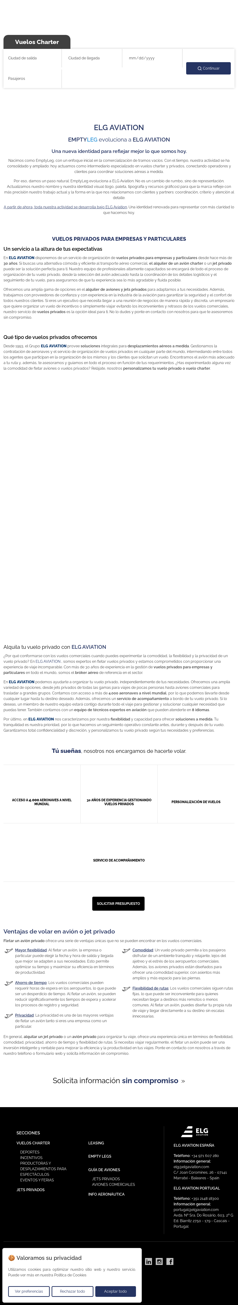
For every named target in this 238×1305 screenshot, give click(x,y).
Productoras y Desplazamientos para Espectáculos (43, 1166)
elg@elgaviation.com (191, 1165)
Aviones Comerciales (113, 1182)
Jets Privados (31, 1188)
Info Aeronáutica (106, 1192)
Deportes (30, 1150)
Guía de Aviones (104, 1167)
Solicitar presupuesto (118, 904)
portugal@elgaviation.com (196, 1207)
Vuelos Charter (33, 1141)
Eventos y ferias (37, 1178)
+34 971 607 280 (205, 1153)
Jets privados (106, 1177)
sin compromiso (150, 1080)
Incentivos (31, 1155)
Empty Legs (99, 1154)
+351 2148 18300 (205, 1196)
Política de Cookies (70, 1275)
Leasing (96, 1141)
